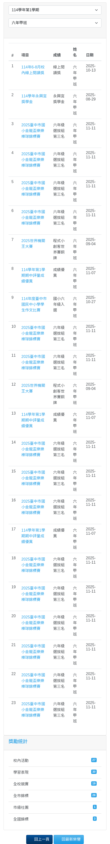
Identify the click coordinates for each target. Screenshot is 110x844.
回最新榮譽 (68, 839)
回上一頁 (39, 839)
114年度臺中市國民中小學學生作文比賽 (34, 304)
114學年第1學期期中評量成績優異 (33, 275)
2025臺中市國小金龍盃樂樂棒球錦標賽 (33, 131)
